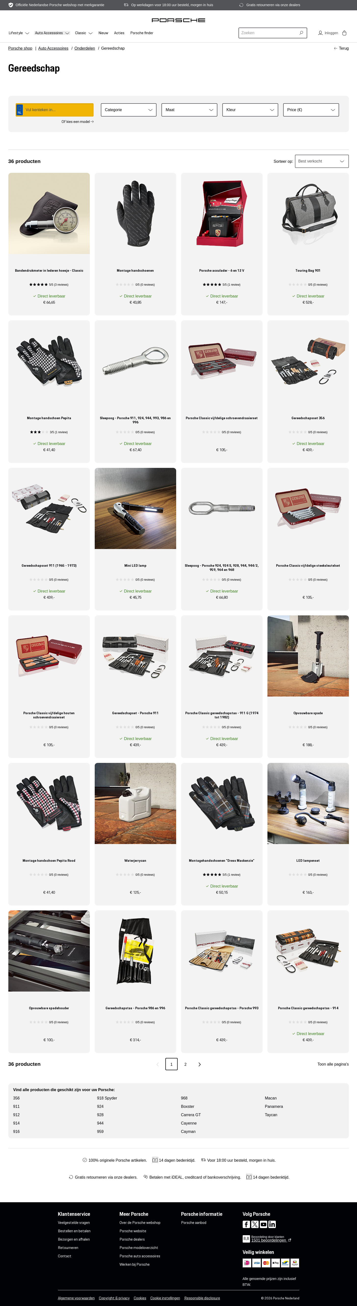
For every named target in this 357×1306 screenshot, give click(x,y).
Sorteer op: (283, 161)
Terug (344, 48)
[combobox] (268, 33)
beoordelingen (269, 1240)
